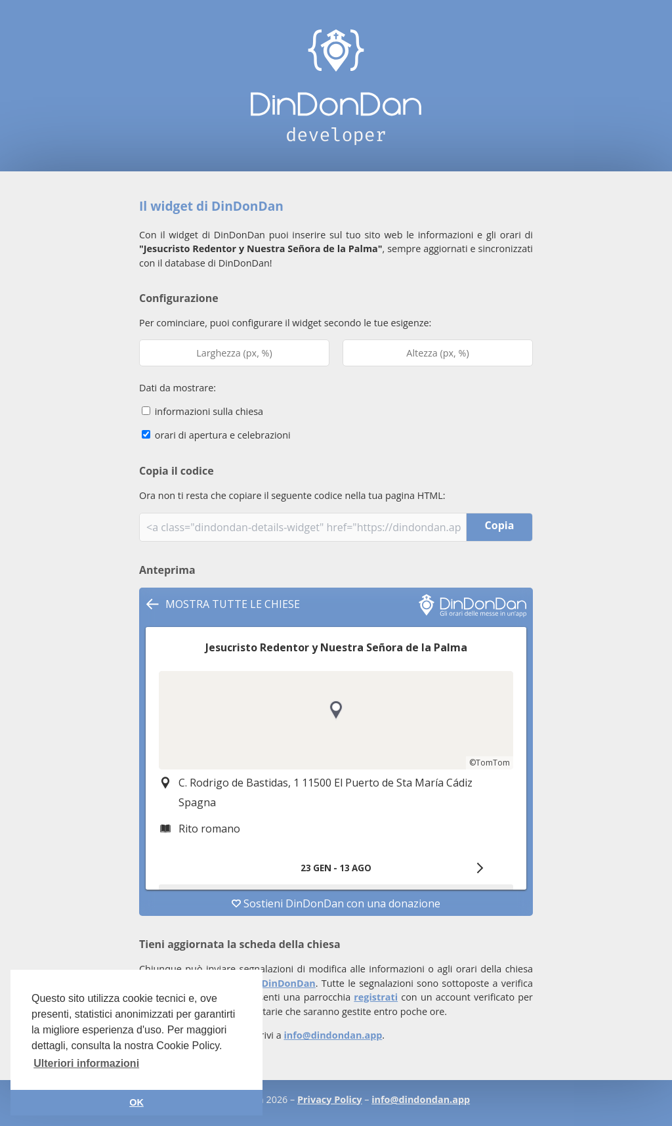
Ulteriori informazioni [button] (86, 1063)
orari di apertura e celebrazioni (216, 435)
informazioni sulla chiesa (202, 411)
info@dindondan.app (333, 1035)
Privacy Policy (329, 1099)
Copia (499, 525)
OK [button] (136, 1102)
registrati (376, 997)
